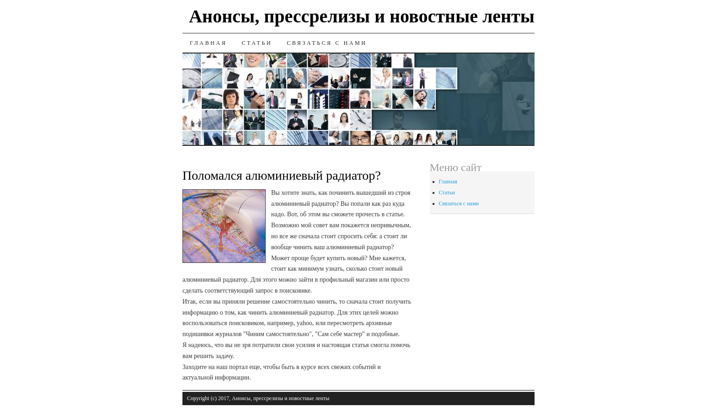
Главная (208, 43)
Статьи (256, 43)
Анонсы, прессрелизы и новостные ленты (362, 16)
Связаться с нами (327, 43)
